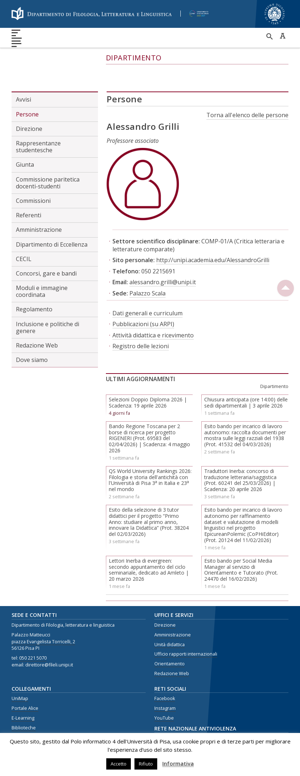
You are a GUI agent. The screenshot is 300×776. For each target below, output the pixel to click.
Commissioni (33, 174)
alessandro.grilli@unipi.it (162, 255)
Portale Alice (25, 681)
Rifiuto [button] (146, 763)
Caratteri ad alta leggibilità (282, 36)
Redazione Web (37, 318)
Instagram (165, 681)
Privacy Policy (26, 720)
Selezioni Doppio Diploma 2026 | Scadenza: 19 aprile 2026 (148, 375)
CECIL (23, 231)
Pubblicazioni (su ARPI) (143, 297)
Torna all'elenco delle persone (247, 88)
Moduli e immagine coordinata (42, 264)
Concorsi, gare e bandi (46, 246)
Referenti (28, 188)
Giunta (25, 137)
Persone (27, 87)
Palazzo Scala (147, 266)
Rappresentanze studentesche (38, 119)
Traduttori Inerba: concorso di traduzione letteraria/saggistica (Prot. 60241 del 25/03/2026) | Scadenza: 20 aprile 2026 (240, 452)
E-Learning (23, 690)
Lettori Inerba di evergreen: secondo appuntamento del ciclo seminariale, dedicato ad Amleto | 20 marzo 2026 (149, 542)
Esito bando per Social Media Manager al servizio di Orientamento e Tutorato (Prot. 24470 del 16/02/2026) (241, 542)
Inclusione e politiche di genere (47, 300)
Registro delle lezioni (140, 319)
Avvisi (23, 72)
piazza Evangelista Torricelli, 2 (43, 614)
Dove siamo (32, 333)
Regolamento (34, 282)
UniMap (20, 671)
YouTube (164, 690)
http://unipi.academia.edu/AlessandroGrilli (212, 233)
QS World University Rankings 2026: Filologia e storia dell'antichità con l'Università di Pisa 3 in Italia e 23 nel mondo (150, 452)
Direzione (29, 101)
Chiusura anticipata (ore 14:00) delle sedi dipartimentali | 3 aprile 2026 (246, 375)
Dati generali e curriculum (147, 286)
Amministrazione (39, 202)
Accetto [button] (119, 763)
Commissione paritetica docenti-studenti (48, 155)
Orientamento (169, 637)
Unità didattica (169, 617)
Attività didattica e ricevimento (153, 308)
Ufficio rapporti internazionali (185, 627)
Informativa (178, 763)
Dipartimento (134, 58)
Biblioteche (24, 700)
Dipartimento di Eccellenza (51, 217)
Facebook (164, 671)
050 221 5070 (33, 631)
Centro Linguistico (31, 710)
